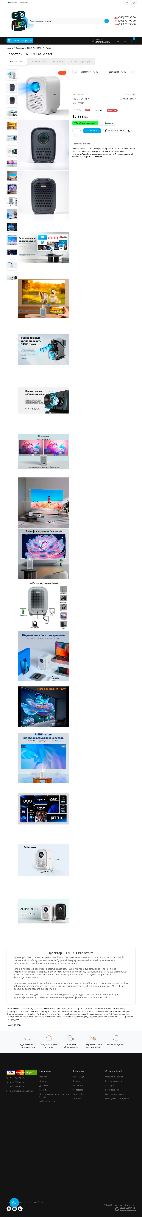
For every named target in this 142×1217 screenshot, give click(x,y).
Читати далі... (98, 156)
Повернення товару (114, 1094)
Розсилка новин (112, 1089)
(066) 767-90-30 (125, 17)
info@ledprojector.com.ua (20, 1091)
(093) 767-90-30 (125, 24)
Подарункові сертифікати (117, 1098)
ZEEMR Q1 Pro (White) (23, 1008)
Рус (133, 2)
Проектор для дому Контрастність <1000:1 (53, 1016)
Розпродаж (77, 1089)
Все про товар (16, 61)
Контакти (76, 1098)
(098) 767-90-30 (125, 20)
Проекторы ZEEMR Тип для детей (22, 1011)
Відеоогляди (78, 1076)
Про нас (43, 1076)
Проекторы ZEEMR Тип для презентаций (105, 1008)
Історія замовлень (113, 1081)
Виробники (77, 1085)
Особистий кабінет (114, 1076)
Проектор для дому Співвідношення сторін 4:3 (90, 1014)
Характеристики (38, 61)
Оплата (24, 2)
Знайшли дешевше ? (85, 123)
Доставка (12, 2)
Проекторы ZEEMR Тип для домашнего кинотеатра (62, 1011)
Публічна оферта (47, 1101)
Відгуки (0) (58, 61)
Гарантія (43, 1089)
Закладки (109, 1085)
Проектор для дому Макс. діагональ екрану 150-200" (98, 1016)
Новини (76, 1081)
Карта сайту (78, 1094)
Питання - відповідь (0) (80, 61)
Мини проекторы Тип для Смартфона (67, 1008)
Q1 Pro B (38, 1008)
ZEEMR (46, 1008)
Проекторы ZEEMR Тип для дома (102, 1011)
